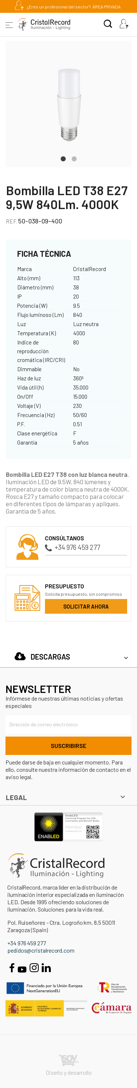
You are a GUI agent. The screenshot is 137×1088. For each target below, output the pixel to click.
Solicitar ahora (86, 606)
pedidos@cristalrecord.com (41, 950)
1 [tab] (63, 158)
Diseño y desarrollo (69, 1065)
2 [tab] (74, 158)
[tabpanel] (68, 104)
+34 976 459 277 (72, 547)
